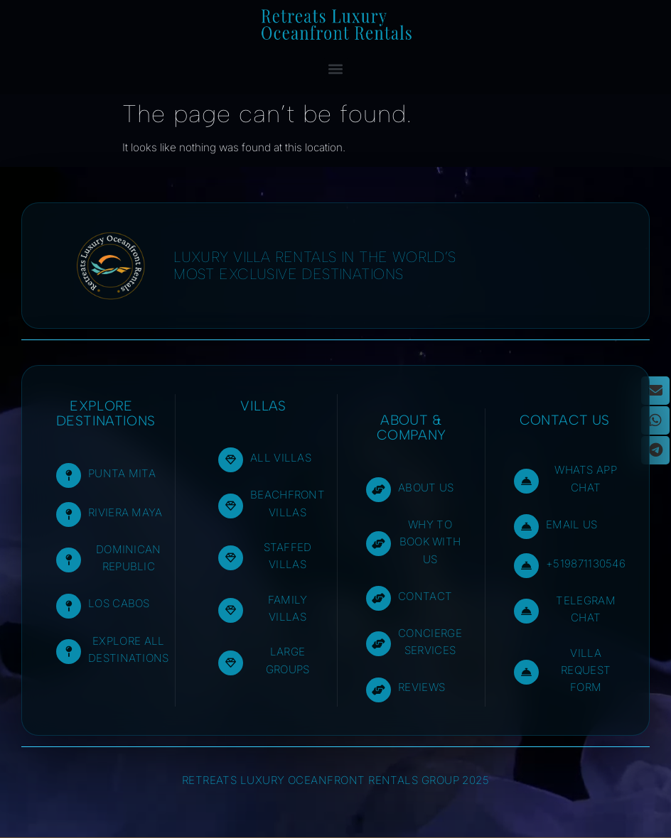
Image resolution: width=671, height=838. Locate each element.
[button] (336, 68)
